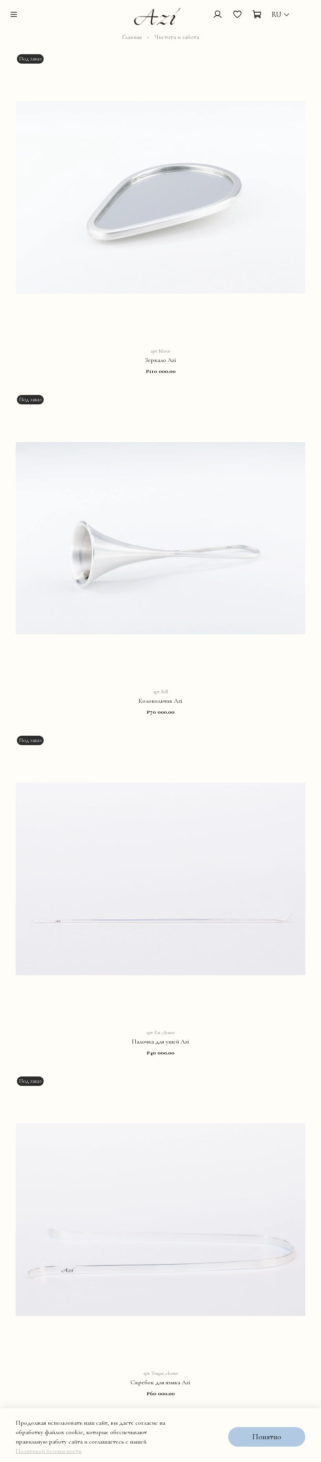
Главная (132, 37)
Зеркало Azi (160, 360)
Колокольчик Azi (160, 701)
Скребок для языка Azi (160, 1382)
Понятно (266, 1437)
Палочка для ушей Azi (160, 1041)
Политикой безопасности (48, 1451)
